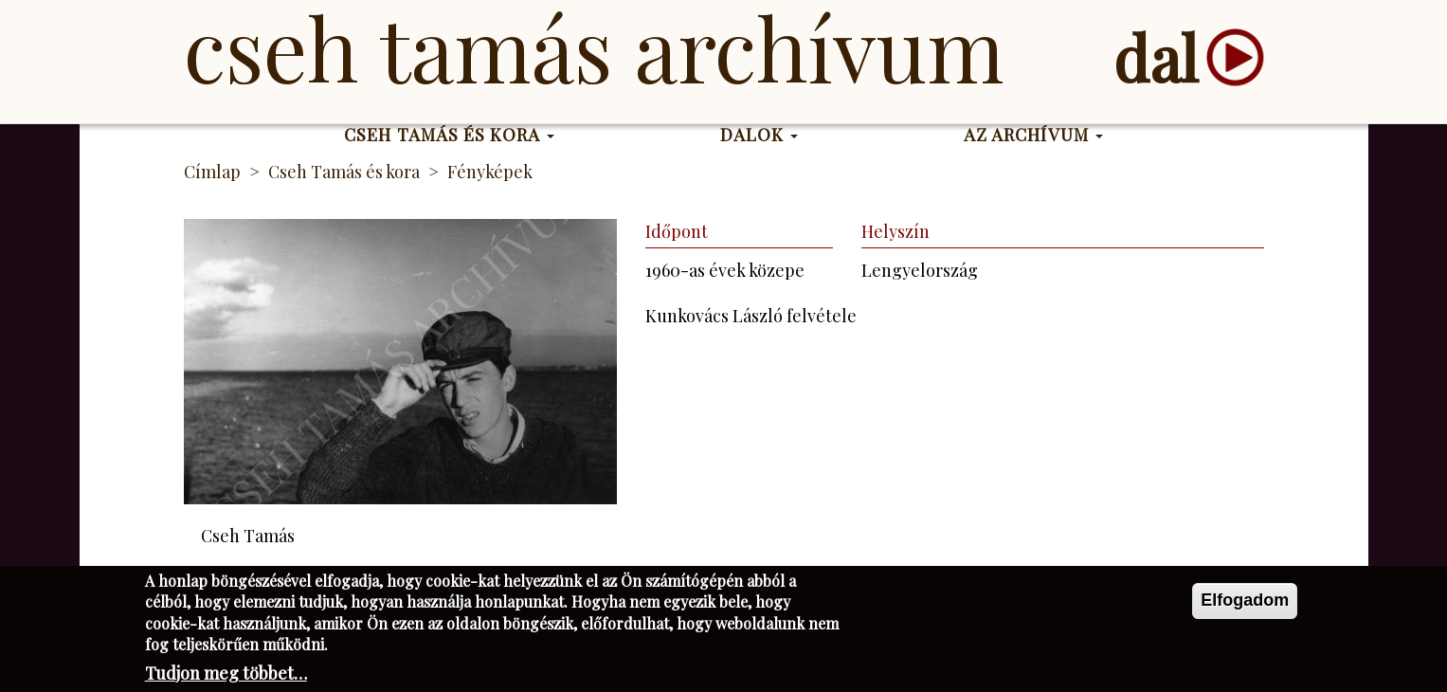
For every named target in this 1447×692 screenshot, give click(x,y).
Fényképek (490, 171)
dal (1155, 57)
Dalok (759, 134)
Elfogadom (1245, 604)
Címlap (212, 171)
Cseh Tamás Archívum (594, 47)
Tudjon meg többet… (226, 677)
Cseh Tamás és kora (449, 134)
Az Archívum (1033, 134)
